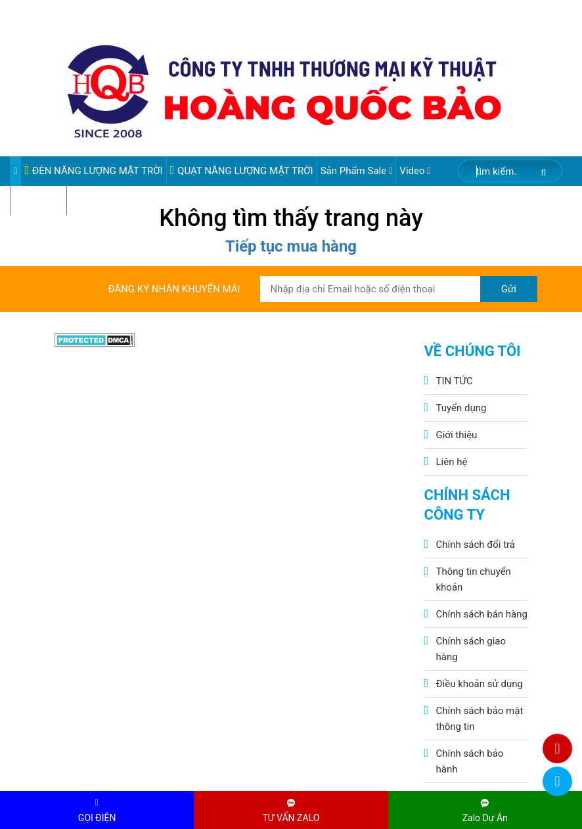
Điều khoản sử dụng (479, 684)
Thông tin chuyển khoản (473, 579)
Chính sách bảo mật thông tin (480, 718)
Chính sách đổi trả (475, 544)
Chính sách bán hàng (481, 614)
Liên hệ (452, 462)
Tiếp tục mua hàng (291, 246)
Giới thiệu (457, 435)
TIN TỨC (454, 381)
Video (414, 171)
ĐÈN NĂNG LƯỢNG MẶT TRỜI (93, 170)
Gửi (508, 289)
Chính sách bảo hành (470, 761)
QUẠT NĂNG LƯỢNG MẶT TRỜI (241, 170)
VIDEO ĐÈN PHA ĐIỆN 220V (131, 200)
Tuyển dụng (461, 408)
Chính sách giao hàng (471, 649)
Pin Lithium (38, 200)
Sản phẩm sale (357, 171)
